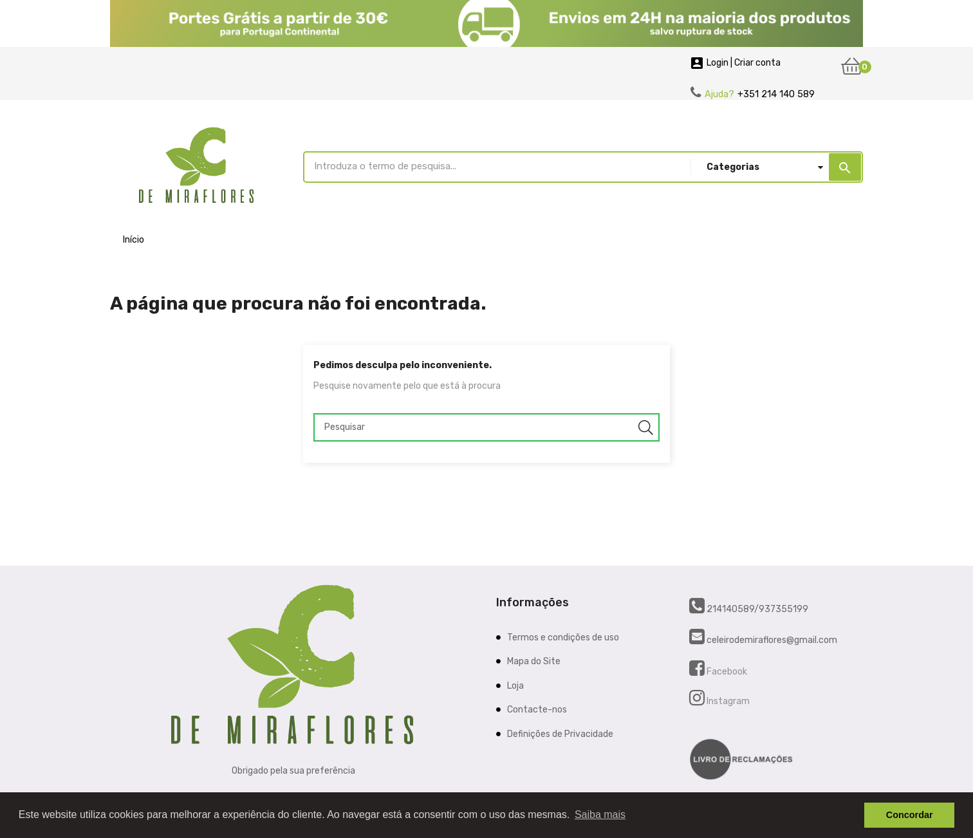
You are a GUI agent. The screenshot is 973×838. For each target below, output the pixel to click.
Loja (515, 685)
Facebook (726, 671)
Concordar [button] (909, 815)
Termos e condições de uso (563, 637)
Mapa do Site (534, 661)
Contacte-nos (537, 709)
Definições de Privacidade (560, 734)
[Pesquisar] (486, 427)
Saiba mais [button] (600, 814)
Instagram (727, 701)
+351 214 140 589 (776, 94)
